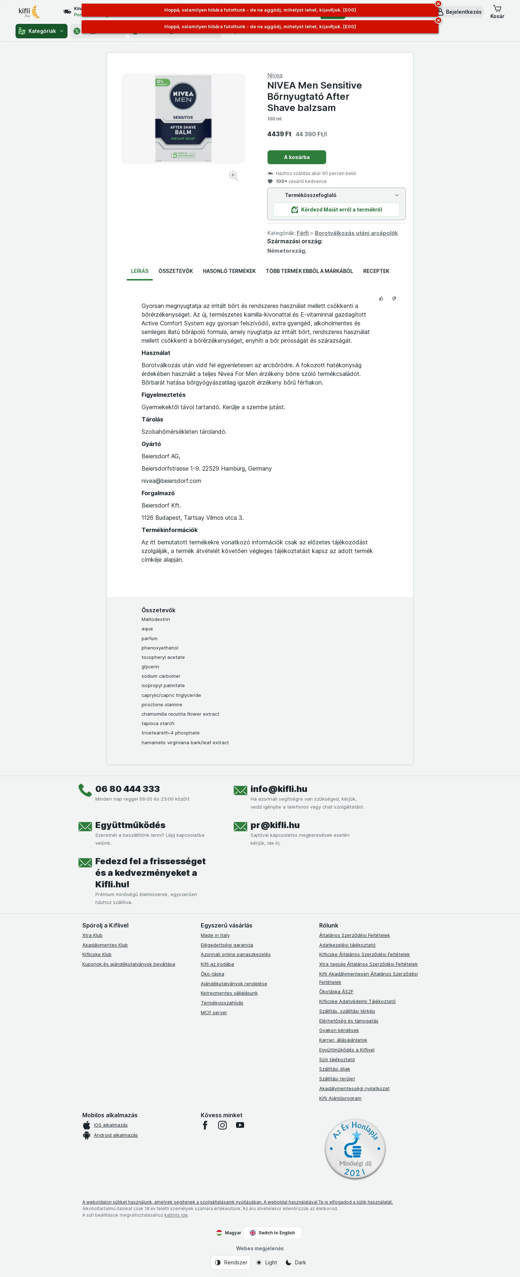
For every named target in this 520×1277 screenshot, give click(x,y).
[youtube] (239, 1125)
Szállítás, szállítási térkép (347, 1011)
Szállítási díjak (334, 1069)
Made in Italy (215, 935)
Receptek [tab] (376, 271)
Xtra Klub (92, 935)
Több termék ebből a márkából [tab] (309, 271)
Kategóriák (41, 31)
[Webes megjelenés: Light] (266, 1262)
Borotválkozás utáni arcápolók (356, 233)
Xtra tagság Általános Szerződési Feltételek (368, 964)
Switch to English (272, 1233)
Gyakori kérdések (339, 1030)
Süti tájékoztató (337, 1059)
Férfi (303, 233)
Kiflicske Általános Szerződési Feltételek (364, 954)
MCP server (214, 1012)
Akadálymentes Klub (105, 945)
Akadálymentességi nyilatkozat (354, 1088)
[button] (459, 12)
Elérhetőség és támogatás (348, 1021)
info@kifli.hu (279, 789)
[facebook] (205, 1125)
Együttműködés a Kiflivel (346, 1050)
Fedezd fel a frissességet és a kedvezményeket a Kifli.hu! (150, 873)
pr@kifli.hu (275, 825)
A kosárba (297, 157)
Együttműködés (130, 825)
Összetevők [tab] (176, 271)
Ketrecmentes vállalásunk (229, 993)
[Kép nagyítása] (234, 177)
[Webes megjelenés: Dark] (295, 1262)
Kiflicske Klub (97, 954)
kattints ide (176, 1215)
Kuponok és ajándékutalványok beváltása (128, 964)
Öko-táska (212, 974)
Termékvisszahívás (222, 1003)
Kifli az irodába (217, 964)
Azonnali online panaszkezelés (236, 954)
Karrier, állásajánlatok (343, 1040)
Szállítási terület (337, 1078)
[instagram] (222, 1125)
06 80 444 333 (127, 789)
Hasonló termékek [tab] (229, 271)
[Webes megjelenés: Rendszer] (231, 1262)
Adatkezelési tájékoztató (347, 945)
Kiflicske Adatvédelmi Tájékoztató (357, 1001)
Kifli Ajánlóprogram (340, 1098)
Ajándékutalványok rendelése (234, 983)
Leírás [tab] (139, 271)
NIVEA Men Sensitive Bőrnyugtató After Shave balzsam (314, 96)
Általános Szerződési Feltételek (354, 935)
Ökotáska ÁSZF (336, 991)
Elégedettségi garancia (227, 945)
